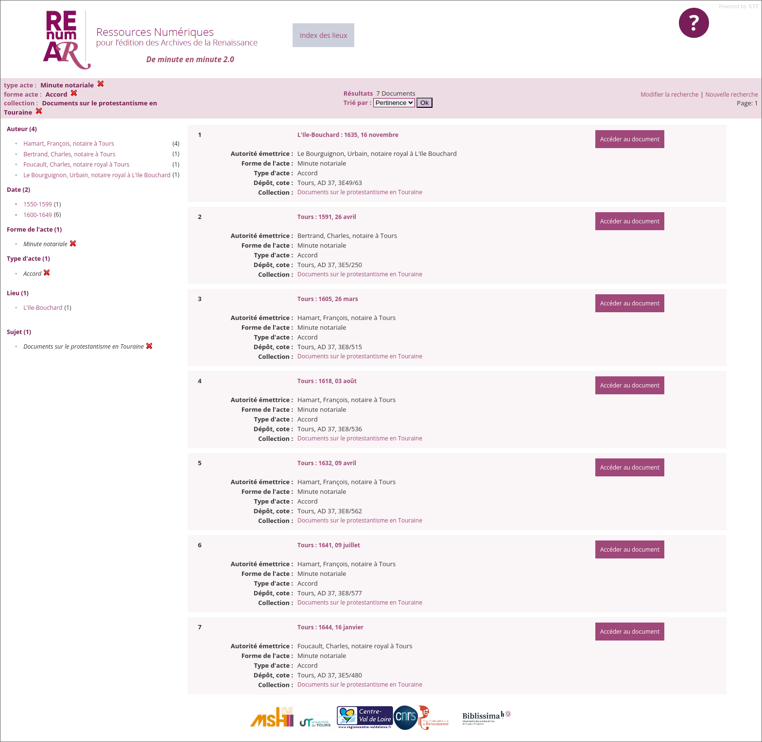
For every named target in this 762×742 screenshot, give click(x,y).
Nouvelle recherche (732, 94)
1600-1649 (37, 215)
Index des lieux (323, 35)
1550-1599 (37, 204)
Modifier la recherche (669, 94)
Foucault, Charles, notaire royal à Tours (76, 164)
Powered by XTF (739, 6)
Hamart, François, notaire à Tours (68, 143)
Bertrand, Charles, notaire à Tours (69, 154)
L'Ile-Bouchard (42, 308)
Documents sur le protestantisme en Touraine (359, 192)
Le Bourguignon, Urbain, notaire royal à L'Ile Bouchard (97, 175)
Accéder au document (629, 139)
